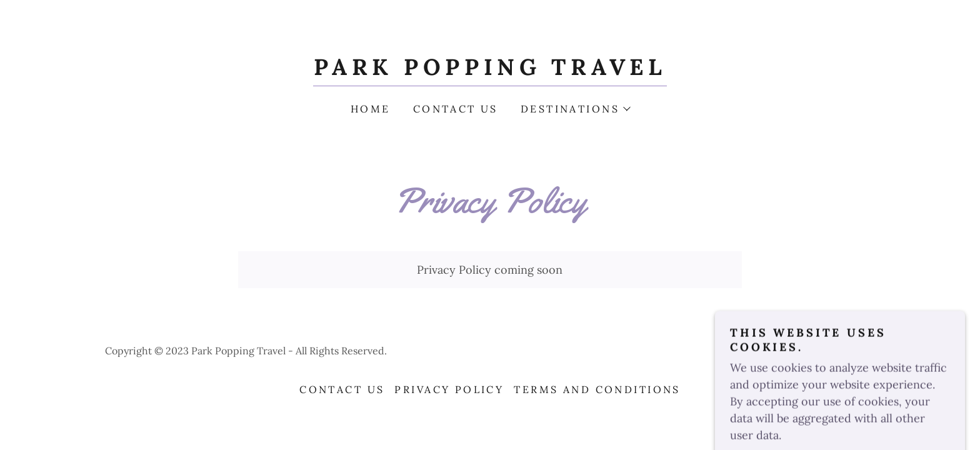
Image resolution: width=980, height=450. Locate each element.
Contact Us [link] (455, 108)
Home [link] (371, 108)
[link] (489, 71)
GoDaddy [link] (853, 350)
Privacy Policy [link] (449, 389)
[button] (575, 108)
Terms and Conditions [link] (597, 389)
